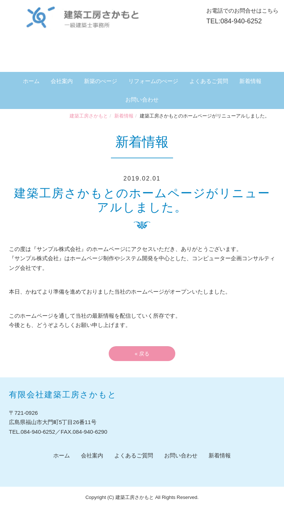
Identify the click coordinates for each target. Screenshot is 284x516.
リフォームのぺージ (153, 81)
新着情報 (250, 81)
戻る (142, 354)
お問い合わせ (142, 99)
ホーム (31, 81)
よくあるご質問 (208, 81)
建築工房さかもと (89, 116)
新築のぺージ (100, 81)
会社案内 (62, 81)
